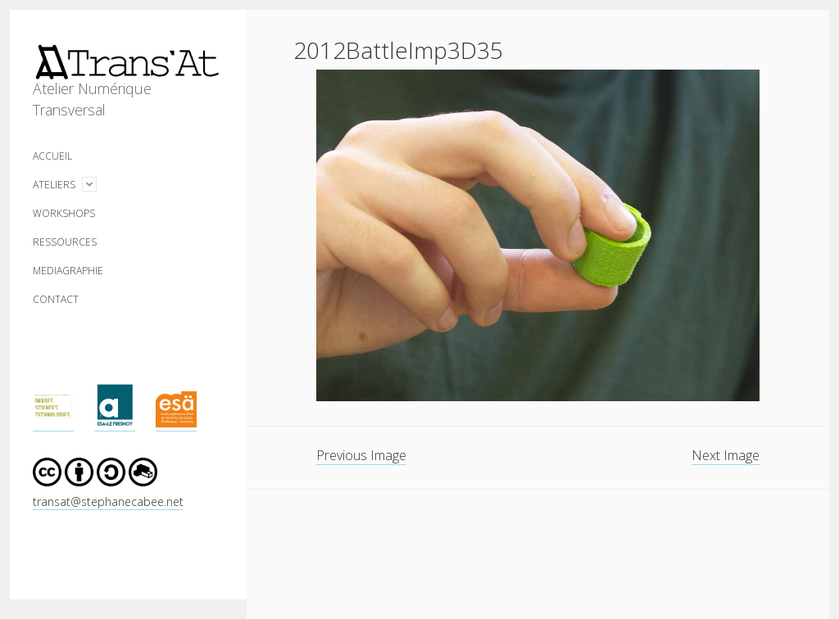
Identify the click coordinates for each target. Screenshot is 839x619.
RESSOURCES (65, 242)
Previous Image (361, 455)
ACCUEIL (52, 156)
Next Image (726, 455)
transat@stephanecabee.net (108, 501)
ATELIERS (54, 185)
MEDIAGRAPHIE (68, 271)
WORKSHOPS (64, 213)
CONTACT (56, 299)
